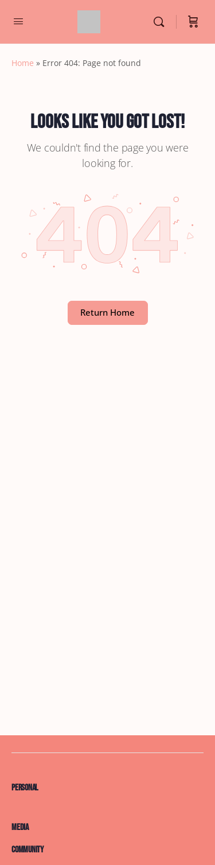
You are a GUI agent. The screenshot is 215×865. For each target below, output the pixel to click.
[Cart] (193, 22)
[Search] (161, 22)
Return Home (107, 312)
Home (22, 62)
